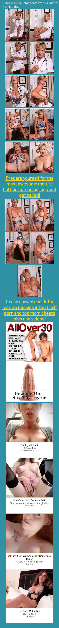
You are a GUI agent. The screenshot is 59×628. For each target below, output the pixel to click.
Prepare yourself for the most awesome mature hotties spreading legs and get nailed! (29, 186)
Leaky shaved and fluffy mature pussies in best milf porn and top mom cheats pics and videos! (29, 310)
